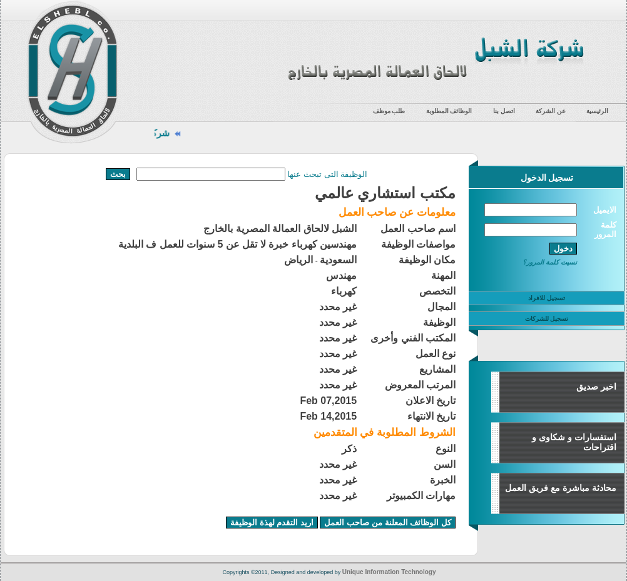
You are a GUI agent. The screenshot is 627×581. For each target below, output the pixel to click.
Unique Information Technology (389, 571)
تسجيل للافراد (546, 298)
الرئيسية (597, 111)
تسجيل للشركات (547, 318)
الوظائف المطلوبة (449, 111)
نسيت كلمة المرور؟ (549, 262)
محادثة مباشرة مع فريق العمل (560, 488)
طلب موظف (389, 111)
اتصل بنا (504, 111)
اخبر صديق (596, 386)
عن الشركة (551, 111)
